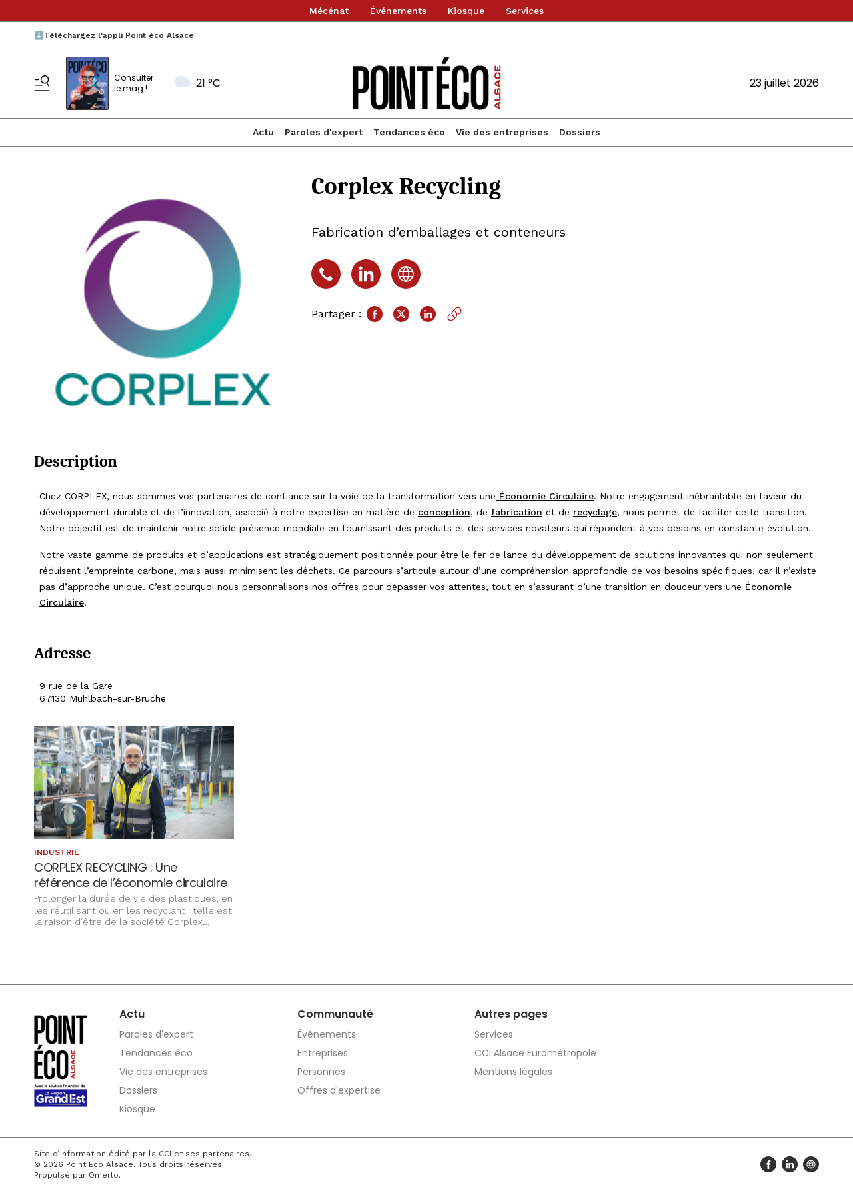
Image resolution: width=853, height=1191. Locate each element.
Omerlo (104, 1175)
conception (444, 512)
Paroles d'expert (324, 132)
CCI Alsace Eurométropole (535, 1053)
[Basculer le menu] (42, 83)
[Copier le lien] (454, 314)
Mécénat (329, 10)
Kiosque (466, 10)
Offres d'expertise (339, 1090)
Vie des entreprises (502, 132)
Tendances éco (409, 132)
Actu (263, 132)
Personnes (321, 1071)
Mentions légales (513, 1071)
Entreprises (322, 1053)
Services (525, 10)
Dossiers (579, 132)
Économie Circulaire (545, 496)
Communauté (335, 1014)
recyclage (595, 512)
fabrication (516, 512)
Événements (398, 10)
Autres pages (511, 1014)
